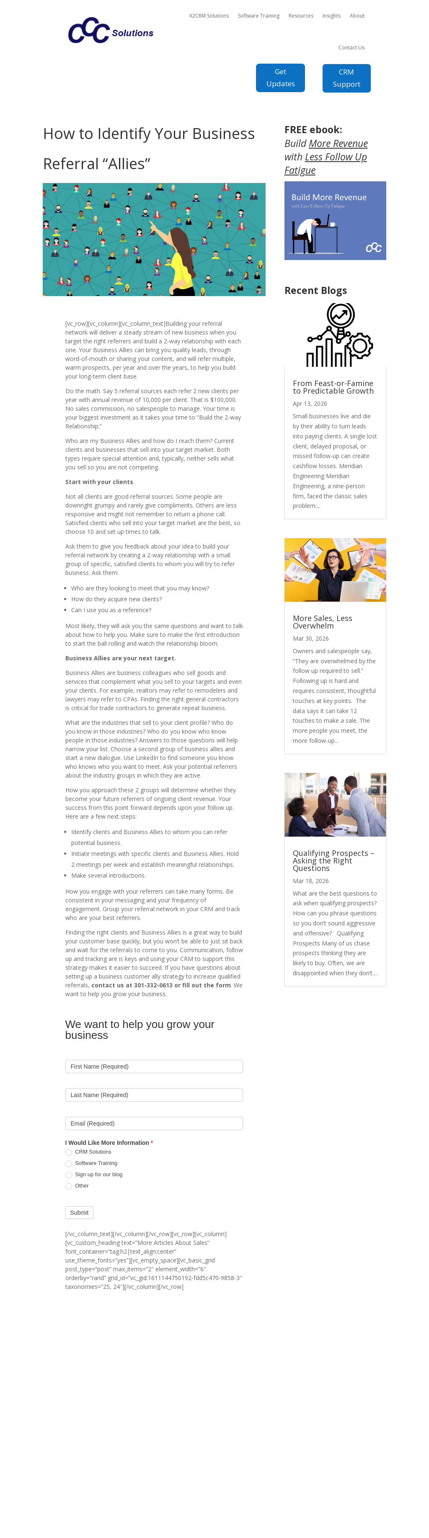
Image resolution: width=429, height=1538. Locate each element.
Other (77, 1186)
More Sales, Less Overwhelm (322, 622)
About (357, 15)
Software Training (258, 15)
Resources (301, 15)
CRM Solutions (88, 1152)
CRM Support (346, 78)
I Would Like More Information (109, 1142)
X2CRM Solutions (209, 15)
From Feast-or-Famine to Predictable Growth (333, 387)
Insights (332, 15)
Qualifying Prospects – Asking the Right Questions (334, 860)
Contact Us (351, 47)
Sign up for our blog (94, 1174)
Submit (79, 1212)
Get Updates (280, 77)
